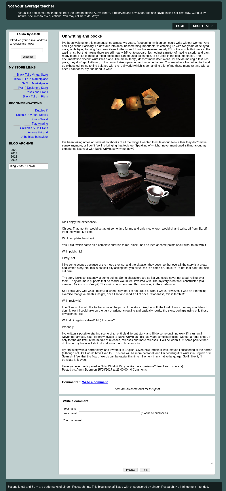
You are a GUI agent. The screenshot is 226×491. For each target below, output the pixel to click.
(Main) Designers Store (30, 91)
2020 (14, 153)
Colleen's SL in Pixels (31, 131)
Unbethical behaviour (31, 140)
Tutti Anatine (37, 127)
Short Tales (203, 26)
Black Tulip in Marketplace (28, 82)
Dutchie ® (38, 114)
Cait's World (37, 122)
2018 (14, 160)
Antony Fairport (35, 136)
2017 (14, 163)
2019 (14, 157)
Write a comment (92, 369)
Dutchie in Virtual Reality (29, 118)
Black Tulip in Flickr (32, 100)
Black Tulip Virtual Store (29, 78)
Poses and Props (33, 95)
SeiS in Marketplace (32, 87)
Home (180, 26)
